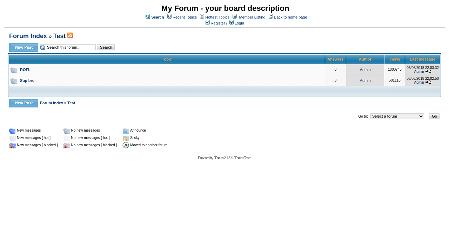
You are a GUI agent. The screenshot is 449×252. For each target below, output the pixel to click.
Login (236, 23)
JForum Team (242, 158)
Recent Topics (185, 17)
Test (59, 36)
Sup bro (27, 80)
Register (215, 23)
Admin (365, 70)
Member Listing (252, 17)
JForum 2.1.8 (222, 158)
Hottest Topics (217, 17)
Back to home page (290, 17)
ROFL (25, 70)
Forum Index (28, 36)
